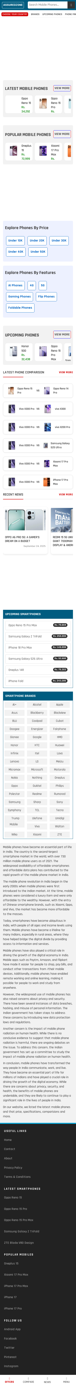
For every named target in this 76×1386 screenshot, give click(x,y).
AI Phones (15, 285)
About (8, 1158)
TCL (37, 810)
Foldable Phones (20, 308)
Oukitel (37, 786)
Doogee (14, 729)
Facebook (10, 1338)
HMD (59, 737)
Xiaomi (37, 834)
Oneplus (60, 778)
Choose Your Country (14, 14)
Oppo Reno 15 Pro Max (38, 625)
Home (8, 1140)
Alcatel (37, 705)
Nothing (37, 778)
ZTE (59, 834)
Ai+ (14, 705)
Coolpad (37, 721)
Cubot (60, 721)
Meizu (59, 761)
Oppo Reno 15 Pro (15, 1209)
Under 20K (37, 240)
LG (37, 761)
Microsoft (37, 770)
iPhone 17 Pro (13, 1308)
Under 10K (15, 240)
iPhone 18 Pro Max (38, 648)
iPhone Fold (38, 681)
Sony (60, 802)
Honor (14, 745)
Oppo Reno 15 (13, 1197)
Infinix (14, 753)
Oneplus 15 (11, 1263)
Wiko (14, 834)
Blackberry (37, 713)
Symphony (14, 810)
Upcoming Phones (52, 14)
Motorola (59, 770)
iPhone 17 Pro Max (16, 1286)
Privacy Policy (13, 1168)
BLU (14, 721)
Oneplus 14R (38, 670)
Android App (12, 1329)
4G (32, 285)
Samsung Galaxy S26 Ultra (38, 659)
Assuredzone (13, 5)
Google (37, 737)
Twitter (9, 1348)
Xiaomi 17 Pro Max (16, 1275)
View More (62, 88)
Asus (15, 713)
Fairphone (59, 729)
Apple (59, 705)
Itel (37, 753)
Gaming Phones (19, 296)
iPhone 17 (10, 1297)
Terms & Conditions (17, 1177)
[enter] (71, 5)
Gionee (14, 737)
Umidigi (59, 818)
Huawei (59, 745)
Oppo (14, 786)
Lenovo (14, 761)
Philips (60, 786)
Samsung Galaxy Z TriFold (38, 636)
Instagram (11, 1366)
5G (43, 285)
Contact (9, 1149)
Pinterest (10, 1357)
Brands (35, 14)
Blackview (60, 713)
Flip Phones (46, 296)
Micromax (14, 770)
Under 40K (15, 252)
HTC (37, 745)
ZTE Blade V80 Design (19, 1243)
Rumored (59, 794)
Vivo (37, 826)
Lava (60, 753)
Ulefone (37, 818)
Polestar (14, 794)
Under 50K (38, 252)
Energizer (37, 729)
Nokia (14, 778)
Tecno (60, 810)
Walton (59, 826)
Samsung (14, 802)
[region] (38, 45)
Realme (37, 794)
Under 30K (59, 240)
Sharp (37, 802)
